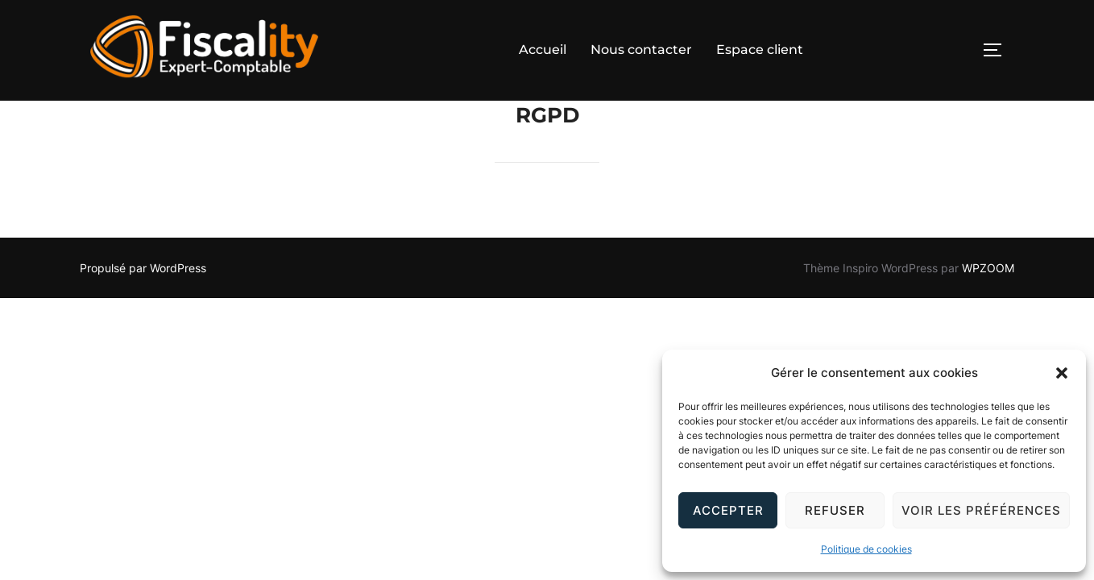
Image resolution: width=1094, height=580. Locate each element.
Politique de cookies (866, 549)
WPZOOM (988, 303)
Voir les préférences (981, 510)
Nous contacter (641, 49)
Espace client (759, 49)
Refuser (835, 510)
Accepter (728, 510)
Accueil (542, 49)
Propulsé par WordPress (143, 303)
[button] (1062, 373)
